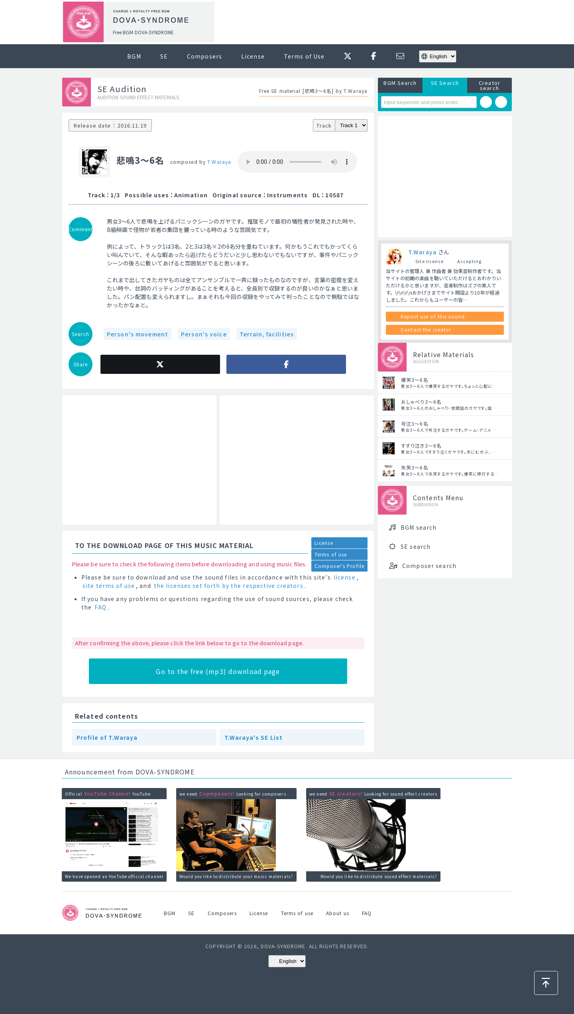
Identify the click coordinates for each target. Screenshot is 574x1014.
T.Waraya (219, 161)
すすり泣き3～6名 (421, 445)
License (253, 56)
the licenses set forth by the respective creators (228, 586)
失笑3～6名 (415, 467)
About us (337, 913)
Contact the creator (426, 329)
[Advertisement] (366, 22)
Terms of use (331, 554)
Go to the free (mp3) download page (218, 671)
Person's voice (204, 334)
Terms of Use (304, 56)
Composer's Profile (339, 565)
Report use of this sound (433, 316)
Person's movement (137, 334)
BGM (134, 56)
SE (164, 56)
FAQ (100, 607)
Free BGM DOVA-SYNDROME (143, 32)
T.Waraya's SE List (253, 737)
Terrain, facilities (267, 334)
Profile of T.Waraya (107, 737)
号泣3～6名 (415, 423)
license (345, 577)
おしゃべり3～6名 (421, 401)
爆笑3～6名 (415, 379)
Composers (204, 56)
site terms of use (109, 586)
